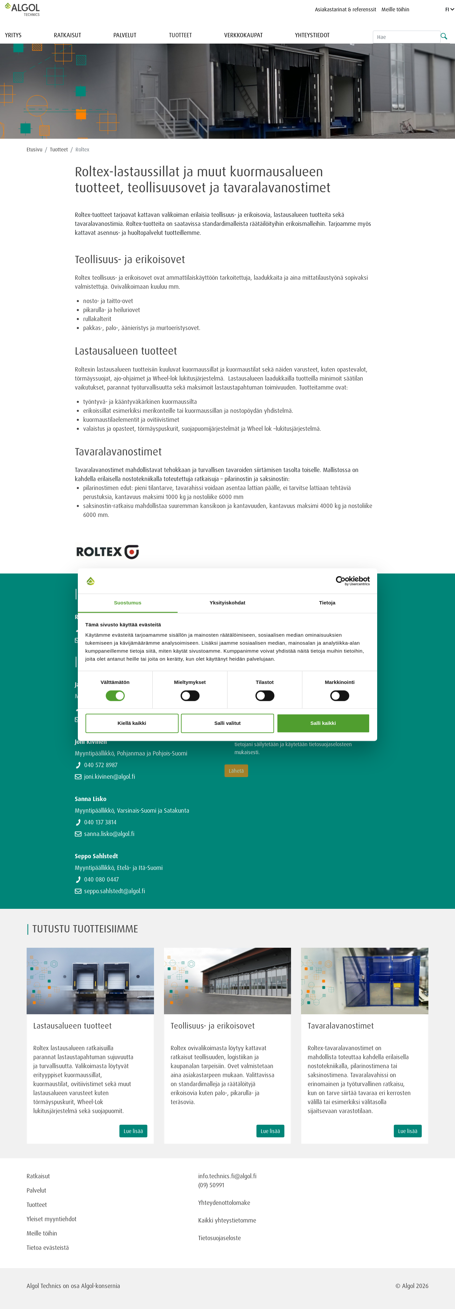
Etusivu (34, 149)
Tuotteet (180, 35)
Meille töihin (395, 9)
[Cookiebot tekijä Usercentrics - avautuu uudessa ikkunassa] (341, 581)
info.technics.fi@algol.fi (227, 1176)
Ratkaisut (67, 35)
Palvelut (124, 35)
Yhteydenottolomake (224, 1202)
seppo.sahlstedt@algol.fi (114, 891)
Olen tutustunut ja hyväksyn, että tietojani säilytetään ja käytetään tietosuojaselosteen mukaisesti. (297, 744)
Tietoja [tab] (327, 603)
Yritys (13, 35)
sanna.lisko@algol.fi (109, 833)
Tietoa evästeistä (48, 1247)
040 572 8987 (100, 764)
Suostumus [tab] (128, 603)
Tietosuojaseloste (219, 1237)
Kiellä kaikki (132, 723)
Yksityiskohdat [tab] (227, 603)
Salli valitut (227, 723)
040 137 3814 (100, 822)
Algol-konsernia (100, 1285)
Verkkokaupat (243, 35)
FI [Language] (449, 9)
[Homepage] (29, 9)
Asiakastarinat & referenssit (345, 9)
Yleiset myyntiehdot (51, 1219)
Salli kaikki (323, 723)
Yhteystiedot (312, 35)
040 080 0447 (101, 879)
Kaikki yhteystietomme (227, 1220)
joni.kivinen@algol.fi (109, 776)
